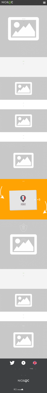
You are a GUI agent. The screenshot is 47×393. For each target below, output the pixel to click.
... (21, 375)
